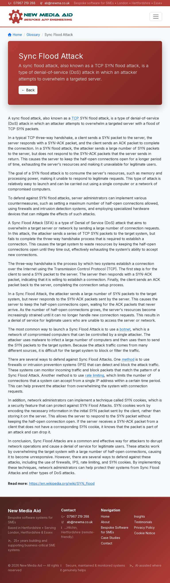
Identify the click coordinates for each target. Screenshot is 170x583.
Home (17, 35)
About (105, 522)
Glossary (33, 35)
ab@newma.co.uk (57, 3)
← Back (28, 90)
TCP (75, 118)
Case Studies (110, 538)
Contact (106, 543)
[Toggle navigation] (156, 16)
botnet (125, 329)
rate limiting (94, 375)
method (128, 359)
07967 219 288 (25, 3)
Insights (139, 516)
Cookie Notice (144, 533)
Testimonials (143, 522)
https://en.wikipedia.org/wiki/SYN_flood (62, 483)
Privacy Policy (144, 527)
